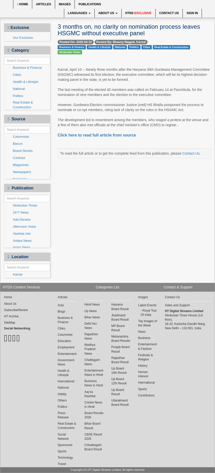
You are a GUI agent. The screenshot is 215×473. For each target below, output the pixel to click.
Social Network (63, 437)
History (143, 365)
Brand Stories (23, 151)
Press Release (63, 415)
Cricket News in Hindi (93, 405)
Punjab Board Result (120, 349)
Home (22, 4)
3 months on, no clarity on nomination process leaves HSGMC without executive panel (129, 30)
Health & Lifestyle (25, 82)
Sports (62, 451)
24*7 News (21, 212)
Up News (91, 311)
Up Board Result (117, 392)
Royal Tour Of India (149, 313)
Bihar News (92, 317)
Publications (90, 4)
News (142, 331)
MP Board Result (118, 328)
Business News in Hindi (94, 383)
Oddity (62, 394)
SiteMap (9, 322)
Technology (65, 457)
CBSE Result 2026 (93, 437)
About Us (108, 13)
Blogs (61, 311)
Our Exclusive (23, 38)
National (19, 89)
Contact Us (169, 13)
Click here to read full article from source (97, 135)
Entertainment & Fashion (147, 346)
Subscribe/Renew (16, 310)
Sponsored (65, 445)
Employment (66, 347)
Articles (43, 4)
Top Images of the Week (147, 323)
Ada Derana (21, 219)
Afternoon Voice (24, 226)
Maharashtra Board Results (120, 339)
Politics (18, 96)
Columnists (21, 137)
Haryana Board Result (120, 307)
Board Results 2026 (94, 415)
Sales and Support (177, 305)
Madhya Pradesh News (90, 349)
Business (144, 338)
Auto (61, 305)
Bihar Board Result (92, 426)
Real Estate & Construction (23, 104)
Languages (79, 13)
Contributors (146, 395)
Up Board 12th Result (119, 381)
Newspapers (22, 172)
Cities (17, 75)
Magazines (21, 165)
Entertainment (67, 354)
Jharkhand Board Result (120, 317)
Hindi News (92, 304)
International (66, 381)
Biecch (18, 144)
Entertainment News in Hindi (94, 373)
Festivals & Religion (145, 357)
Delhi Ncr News (91, 326)
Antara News (22, 241)
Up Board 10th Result (119, 371)
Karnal (17, 274)
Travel (62, 464)
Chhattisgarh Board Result (93, 447)
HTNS (138, 13)
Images (65, 4)
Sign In (192, 13)
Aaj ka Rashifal (90, 394)
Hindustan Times (25, 205)
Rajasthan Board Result (120, 360)
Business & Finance (27, 68)
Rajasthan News (91, 336)
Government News (66, 362)
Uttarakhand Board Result (120, 403)
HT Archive (11, 316)
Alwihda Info (22, 233)
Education (64, 341)
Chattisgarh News (92, 362)
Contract (19, 158)
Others (62, 400)
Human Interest (143, 374)
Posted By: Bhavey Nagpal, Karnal (121, 42)
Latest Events (147, 305)
